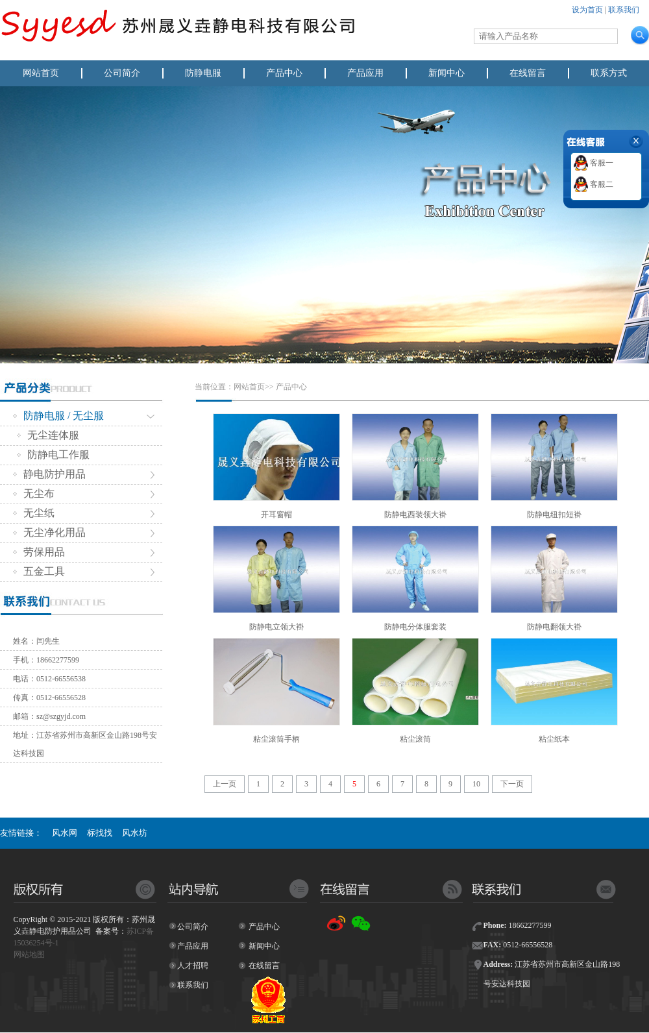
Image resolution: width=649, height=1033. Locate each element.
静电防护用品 (49, 474)
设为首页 (587, 9)
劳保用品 (39, 551)
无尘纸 (34, 512)
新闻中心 (446, 73)
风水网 (64, 833)
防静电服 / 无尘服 (58, 415)
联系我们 (623, 9)
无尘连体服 (48, 435)
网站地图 (29, 954)
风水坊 (134, 833)
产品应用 (365, 73)
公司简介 (122, 73)
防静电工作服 (53, 454)
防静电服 (203, 73)
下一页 (512, 783)
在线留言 (527, 73)
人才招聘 (192, 965)
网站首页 (41, 73)
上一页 (224, 783)
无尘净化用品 (49, 532)
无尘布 (34, 493)
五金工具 (39, 571)
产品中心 (284, 73)
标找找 (99, 833)
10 (476, 783)
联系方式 (609, 73)
